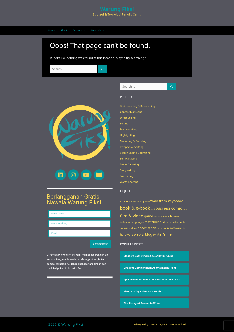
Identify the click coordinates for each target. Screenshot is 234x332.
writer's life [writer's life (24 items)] (162, 234)
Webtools (99, 30)
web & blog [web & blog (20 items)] (143, 234)
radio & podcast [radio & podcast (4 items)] (128, 228)
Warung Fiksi (117, 9)
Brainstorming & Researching (137, 106)
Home (51, 30)
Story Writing (128, 170)
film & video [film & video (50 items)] (131, 216)
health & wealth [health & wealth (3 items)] (162, 216)
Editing (124, 123)
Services (80, 30)
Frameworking (128, 129)
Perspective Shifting (132, 147)
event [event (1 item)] (185, 209)
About (64, 30)
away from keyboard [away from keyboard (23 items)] (166, 200)
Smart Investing (129, 164)
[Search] (102, 69)
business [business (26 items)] (163, 208)
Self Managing (128, 158)
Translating (126, 176)
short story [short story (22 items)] (147, 227)
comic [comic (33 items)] (176, 208)
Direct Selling (128, 117)
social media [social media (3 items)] (163, 228)
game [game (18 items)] (148, 216)
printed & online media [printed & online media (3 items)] (173, 222)
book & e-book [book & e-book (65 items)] (135, 208)
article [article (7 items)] (124, 201)
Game (154, 324)
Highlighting (127, 135)
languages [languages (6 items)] (137, 222)
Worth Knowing (129, 182)
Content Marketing (131, 112)
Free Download (178, 324)
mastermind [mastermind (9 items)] (153, 222)
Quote (163, 324)
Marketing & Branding (133, 141)
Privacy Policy (141, 324)
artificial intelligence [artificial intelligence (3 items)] (138, 201)
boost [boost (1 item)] (153, 209)
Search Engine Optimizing (135, 152)
